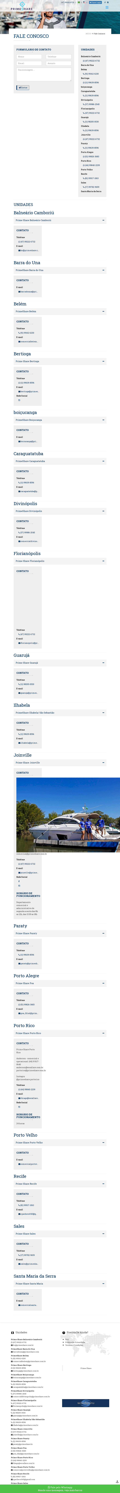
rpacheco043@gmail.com (31, 1214)
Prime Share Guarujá (27, 662)
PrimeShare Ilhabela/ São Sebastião (35, 712)
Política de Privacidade (75, 1342)
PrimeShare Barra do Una (29, 270)
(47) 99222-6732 (67, 2)
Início (88, 34)
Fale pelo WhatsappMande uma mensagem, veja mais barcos (60, 1489)
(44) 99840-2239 (91, 165)
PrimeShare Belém (26, 311)
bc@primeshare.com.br (30, 250)
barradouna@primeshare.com (34, 291)
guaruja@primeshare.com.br (33, 693)
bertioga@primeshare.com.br (33, 391)
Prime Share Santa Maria (29, 1283)
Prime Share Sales (25, 1233)
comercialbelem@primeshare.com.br (38, 341)
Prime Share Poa (25, 983)
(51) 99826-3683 (91, 156)
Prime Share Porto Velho (29, 1142)
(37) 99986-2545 (91, 104)
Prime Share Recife (26, 1183)
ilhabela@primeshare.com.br (34, 743)
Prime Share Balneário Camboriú (33, 220)
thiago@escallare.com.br (31, 1098)
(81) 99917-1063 (91, 178)
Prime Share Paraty (26, 933)
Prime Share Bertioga (27, 361)
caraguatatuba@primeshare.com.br (36, 491)
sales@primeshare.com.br (32, 1264)
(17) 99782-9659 (91, 187)
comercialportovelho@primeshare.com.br (30, 1470)
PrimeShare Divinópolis (29, 511)
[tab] (60, 220)
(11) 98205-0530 (91, 121)
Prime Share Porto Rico (28, 1033)
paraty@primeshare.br (30, 963)
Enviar (23, 87)
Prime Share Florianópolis (30, 561)
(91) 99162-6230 (91, 74)
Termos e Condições (74, 1345)
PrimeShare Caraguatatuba (30, 461)
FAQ (67, 1339)
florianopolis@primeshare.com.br (36, 643)
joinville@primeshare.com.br (34, 872)
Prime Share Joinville (28, 762)
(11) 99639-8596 (91, 82)
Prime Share (86, 1368)
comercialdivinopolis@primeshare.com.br (30, 1396)
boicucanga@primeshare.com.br (35, 441)
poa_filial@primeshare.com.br (34, 1013)
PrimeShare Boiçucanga (29, 419)
